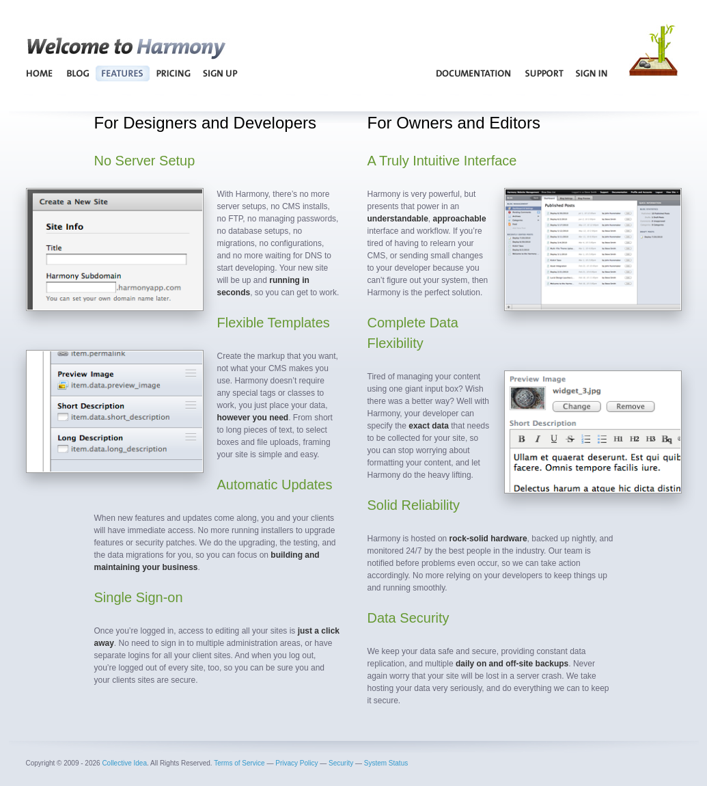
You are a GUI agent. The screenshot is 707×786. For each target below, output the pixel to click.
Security (341, 763)
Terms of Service (239, 763)
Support (544, 73)
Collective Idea (124, 763)
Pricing (173, 73)
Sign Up (219, 73)
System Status (386, 763)
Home (39, 73)
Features (123, 73)
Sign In (592, 73)
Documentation (474, 73)
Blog (77, 73)
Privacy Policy (296, 763)
